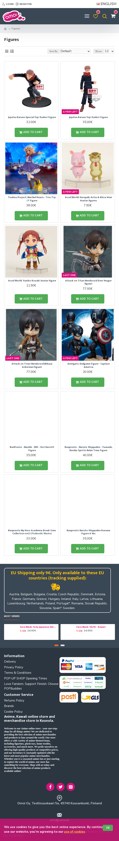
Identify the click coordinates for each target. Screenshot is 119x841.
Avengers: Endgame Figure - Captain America (88, 365)
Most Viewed (12, 616)
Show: (98, 51)
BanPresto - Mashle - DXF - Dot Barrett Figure (32, 449)
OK (108, 828)
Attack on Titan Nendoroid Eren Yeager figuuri (88, 282)
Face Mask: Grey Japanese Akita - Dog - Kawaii (38, 627)
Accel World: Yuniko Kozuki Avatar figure (32, 280)
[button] (56, 645)
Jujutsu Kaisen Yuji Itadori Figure (88, 117)
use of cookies (74, 832)
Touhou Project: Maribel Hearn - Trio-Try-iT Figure (32, 199)
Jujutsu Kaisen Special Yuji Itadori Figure (32, 117)
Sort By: (53, 51)
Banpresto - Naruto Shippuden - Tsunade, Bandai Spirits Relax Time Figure (88, 449)
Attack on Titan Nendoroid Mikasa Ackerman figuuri (32, 365)
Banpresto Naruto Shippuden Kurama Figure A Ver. (88, 532)
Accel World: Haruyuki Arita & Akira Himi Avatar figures (88, 199)
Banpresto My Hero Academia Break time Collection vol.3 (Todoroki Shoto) (32, 532)
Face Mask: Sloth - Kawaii (91, 627)
